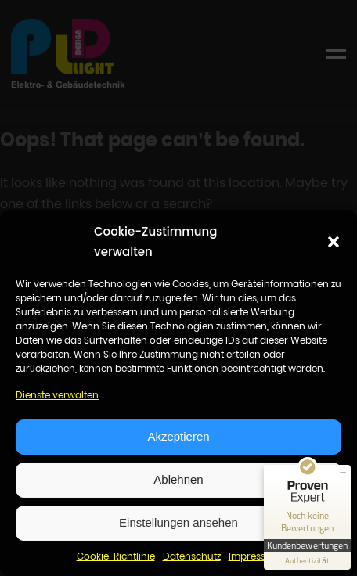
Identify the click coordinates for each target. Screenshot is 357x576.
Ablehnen (178, 479)
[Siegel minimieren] (343, 473)
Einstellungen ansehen (178, 522)
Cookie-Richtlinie (116, 556)
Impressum (255, 556)
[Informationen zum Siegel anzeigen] (307, 561)
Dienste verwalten (57, 394)
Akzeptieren (178, 436)
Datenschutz (192, 556)
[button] (333, 242)
